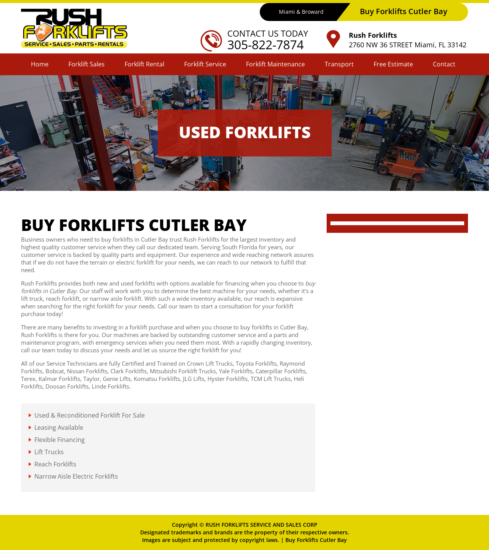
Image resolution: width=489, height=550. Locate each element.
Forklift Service (205, 64)
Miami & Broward (301, 11)
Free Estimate (393, 64)
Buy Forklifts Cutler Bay (316, 540)
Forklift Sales (86, 64)
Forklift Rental (144, 64)
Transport (339, 64)
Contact (444, 64)
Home (40, 64)
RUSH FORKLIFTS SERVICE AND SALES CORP (261, 524)
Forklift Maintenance (275, 64)
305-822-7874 (265, 44)
